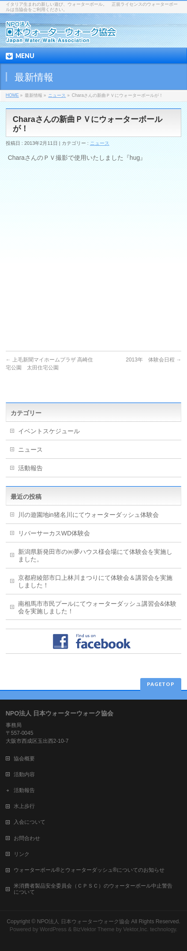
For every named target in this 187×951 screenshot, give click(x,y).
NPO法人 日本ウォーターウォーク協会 (83, 921)
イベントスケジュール (49, 431)
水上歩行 (24, 806)
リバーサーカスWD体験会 (54, 533)
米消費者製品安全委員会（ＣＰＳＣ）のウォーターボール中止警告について (93, 889)
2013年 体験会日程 (153, 360)
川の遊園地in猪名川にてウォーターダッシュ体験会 (88, 514)
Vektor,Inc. (136, 929)
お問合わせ (27, 838)
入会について (29, 822)
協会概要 (24, 759)
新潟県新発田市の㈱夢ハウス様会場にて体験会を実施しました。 (95, 555)
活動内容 (24, 774)
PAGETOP (161, 684)
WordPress (53, 929)
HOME (12, 95)
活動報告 (30, 468)
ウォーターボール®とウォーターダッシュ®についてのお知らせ (89, 870)
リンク (22, 854)
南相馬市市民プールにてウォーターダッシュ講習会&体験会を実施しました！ (97, 607)
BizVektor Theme (94, 929)
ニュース (57, 95)
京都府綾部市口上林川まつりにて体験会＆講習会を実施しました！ (95, 581)
